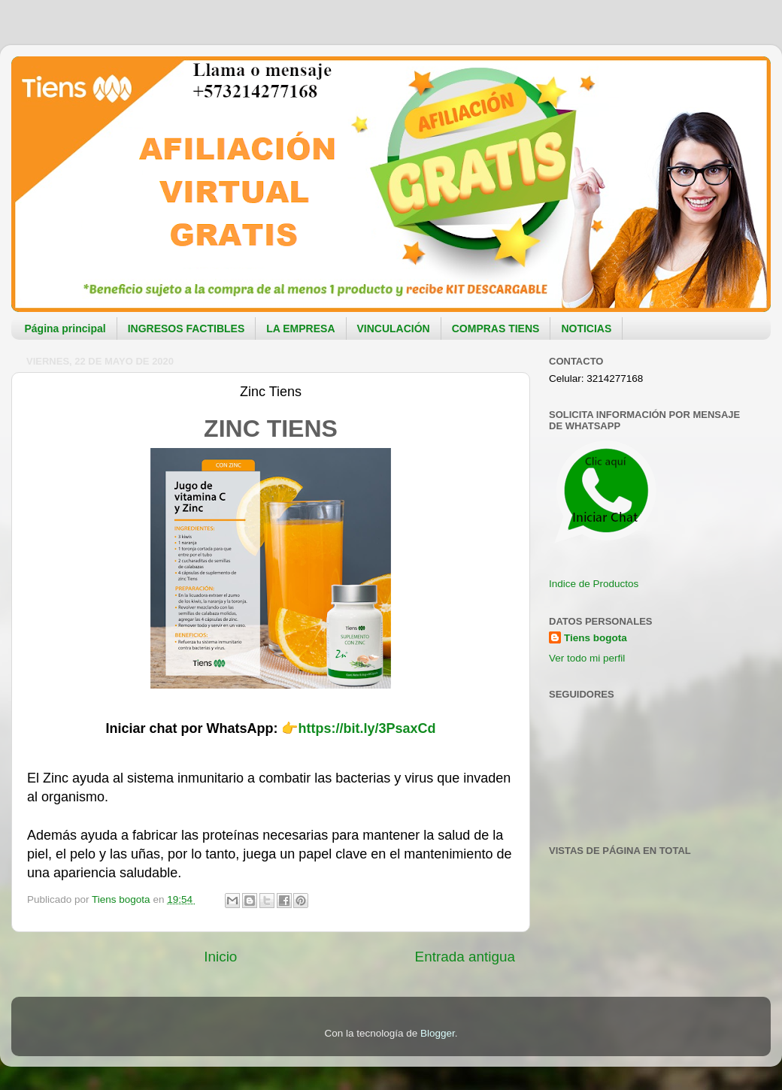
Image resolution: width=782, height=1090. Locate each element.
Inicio (220, 956)
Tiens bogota (595, 637)
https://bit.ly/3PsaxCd (366, 728)
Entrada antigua (465, 956)
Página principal (65, 328)
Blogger (437, 1033)
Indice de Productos (593, 583)
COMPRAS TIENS (496, 328)
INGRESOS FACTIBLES (186, 328)
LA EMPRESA (300, 328)
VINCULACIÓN (393, 328)
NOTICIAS (586, 328)
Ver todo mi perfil (587, 658)
